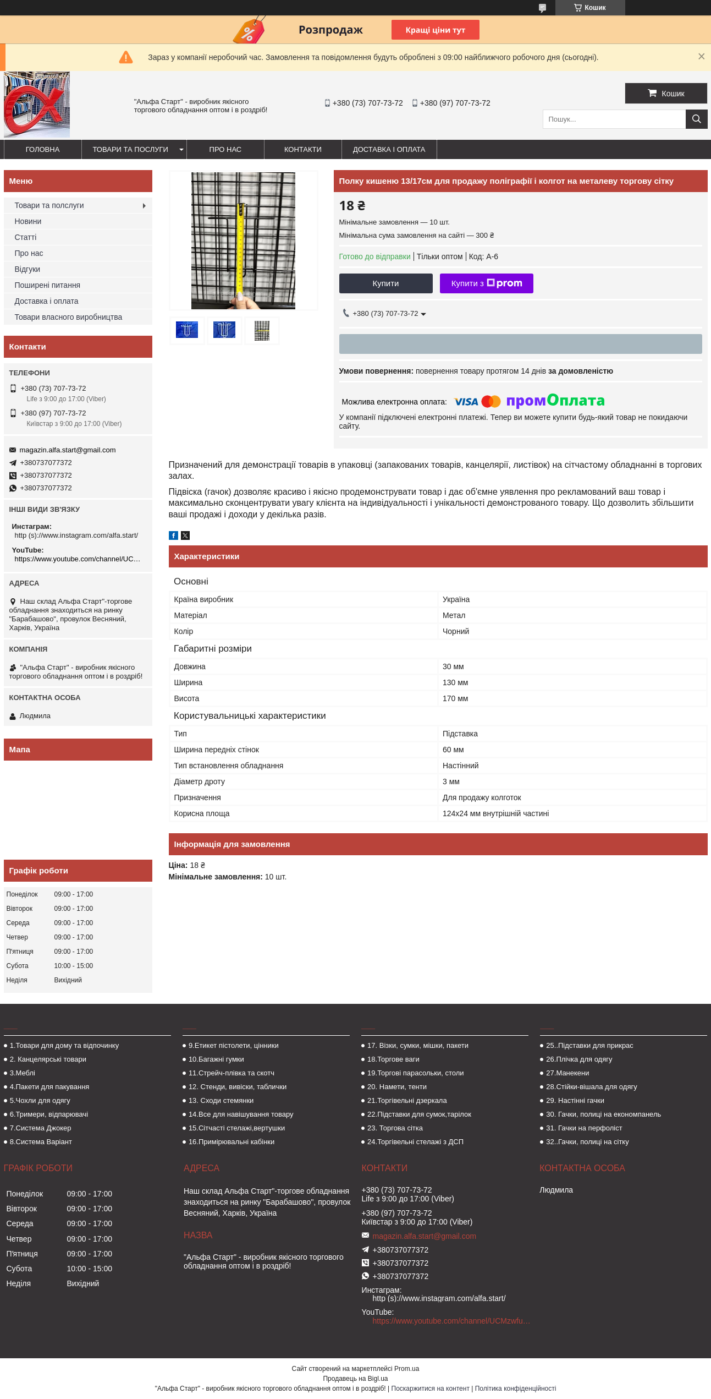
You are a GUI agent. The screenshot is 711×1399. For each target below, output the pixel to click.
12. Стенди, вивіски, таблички (237, 1087)
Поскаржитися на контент (431, 1388)
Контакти (303, 149)
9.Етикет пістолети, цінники (234, 1045)
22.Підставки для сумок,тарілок (419, 1114)
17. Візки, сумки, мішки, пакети (418, 1045)
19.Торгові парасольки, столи (415, 1073)
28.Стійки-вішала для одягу (591, 1087)
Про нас (226, 149)
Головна (43, 149)
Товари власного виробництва (69, 317)
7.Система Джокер (40, 1128)
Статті (26, 237)
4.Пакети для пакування (50, 1087)
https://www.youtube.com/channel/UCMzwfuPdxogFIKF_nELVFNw (79, 559)
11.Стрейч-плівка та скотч (231, 1073)
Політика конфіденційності (515, 1388)
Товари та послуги (130, 149)
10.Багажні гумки (216, 1059)
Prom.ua (406, 1369)
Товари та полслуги (49, 205)
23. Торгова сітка (395, 1128)
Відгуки (28, 269)
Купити (386, 283)
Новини (28, 221)
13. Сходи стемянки (221, 1100)
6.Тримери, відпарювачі (49, 1114)
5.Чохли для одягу (40, 1100)
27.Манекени (567, 1073)
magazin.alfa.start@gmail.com (68, 450)
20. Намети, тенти (397, 1087)
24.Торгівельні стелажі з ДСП (415, 1142)
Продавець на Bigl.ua (355, 1378)
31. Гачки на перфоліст (584, 1128)
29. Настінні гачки (575, 1100)
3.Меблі (22, 1073)
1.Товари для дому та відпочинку (64, 1045)
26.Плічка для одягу (579, 1059)
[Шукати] (697, 119)
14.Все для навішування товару (241, 1114)
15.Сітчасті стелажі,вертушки (237, 1128)
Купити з (486, 283)
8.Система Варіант (41, 1142)
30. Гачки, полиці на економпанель (603, 1114)
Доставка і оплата (389, 149)
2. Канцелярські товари (48, 1059)
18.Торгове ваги (393, 1059)
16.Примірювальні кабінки (231, 1142)
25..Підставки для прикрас (589, 1045)
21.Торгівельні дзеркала (407, 1100)
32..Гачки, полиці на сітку (587, 1142)
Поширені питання (48, 285)
